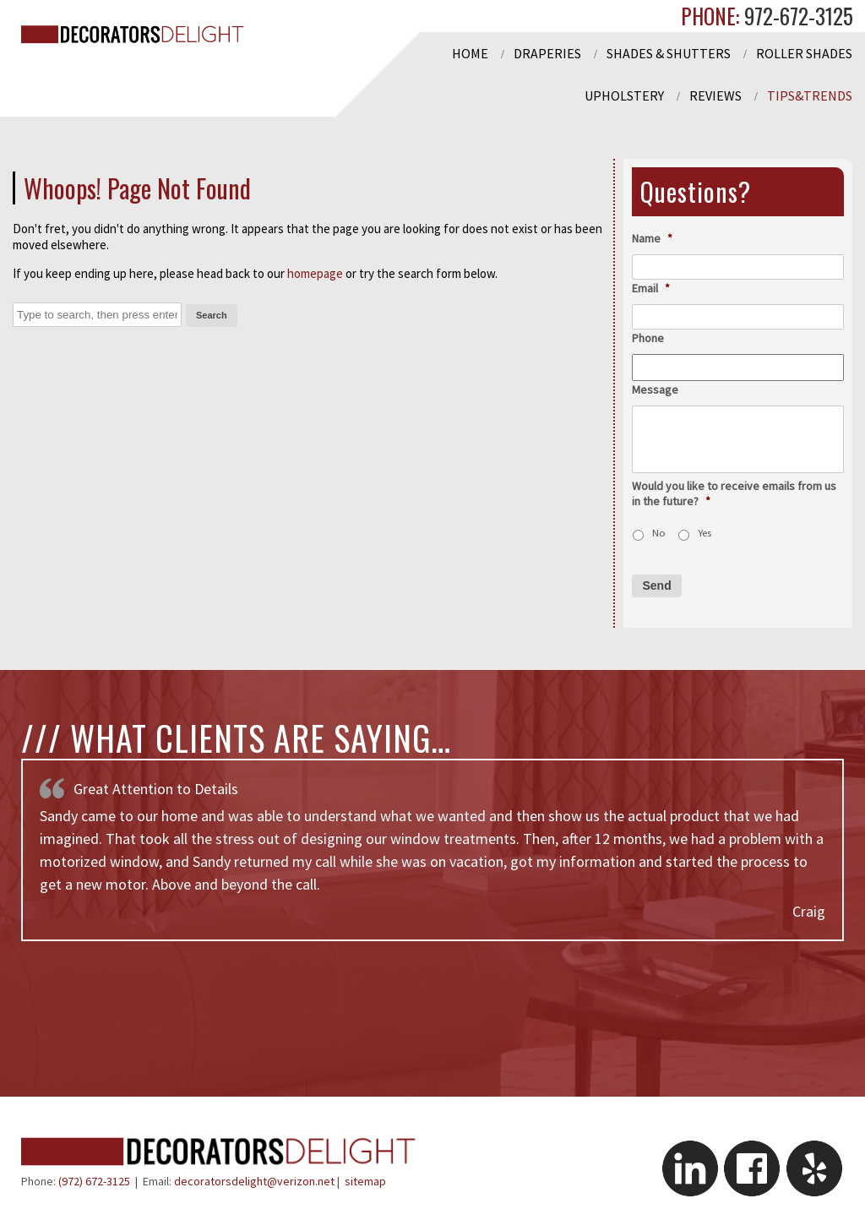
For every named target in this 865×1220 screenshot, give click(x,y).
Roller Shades (804, 53)
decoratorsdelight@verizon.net (254, 1181)
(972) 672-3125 (94, 1181)
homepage (315, 273)
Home (470, 53)
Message (655, 389)
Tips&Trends (809, 95)
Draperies (547, 53)
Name (652, 238)
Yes (704, 532)
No (659, 532)
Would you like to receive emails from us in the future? (734, 493)
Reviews (715, 95)
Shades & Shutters (669, 53)
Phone (648, 338)
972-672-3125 (796, 15)
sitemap (365, 1181)
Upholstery (624, 95)
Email (651, 288)
